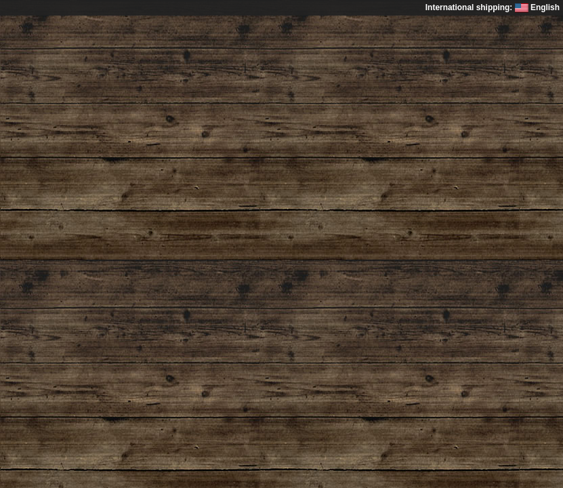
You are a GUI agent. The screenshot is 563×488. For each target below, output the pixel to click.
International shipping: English (492, 7)
